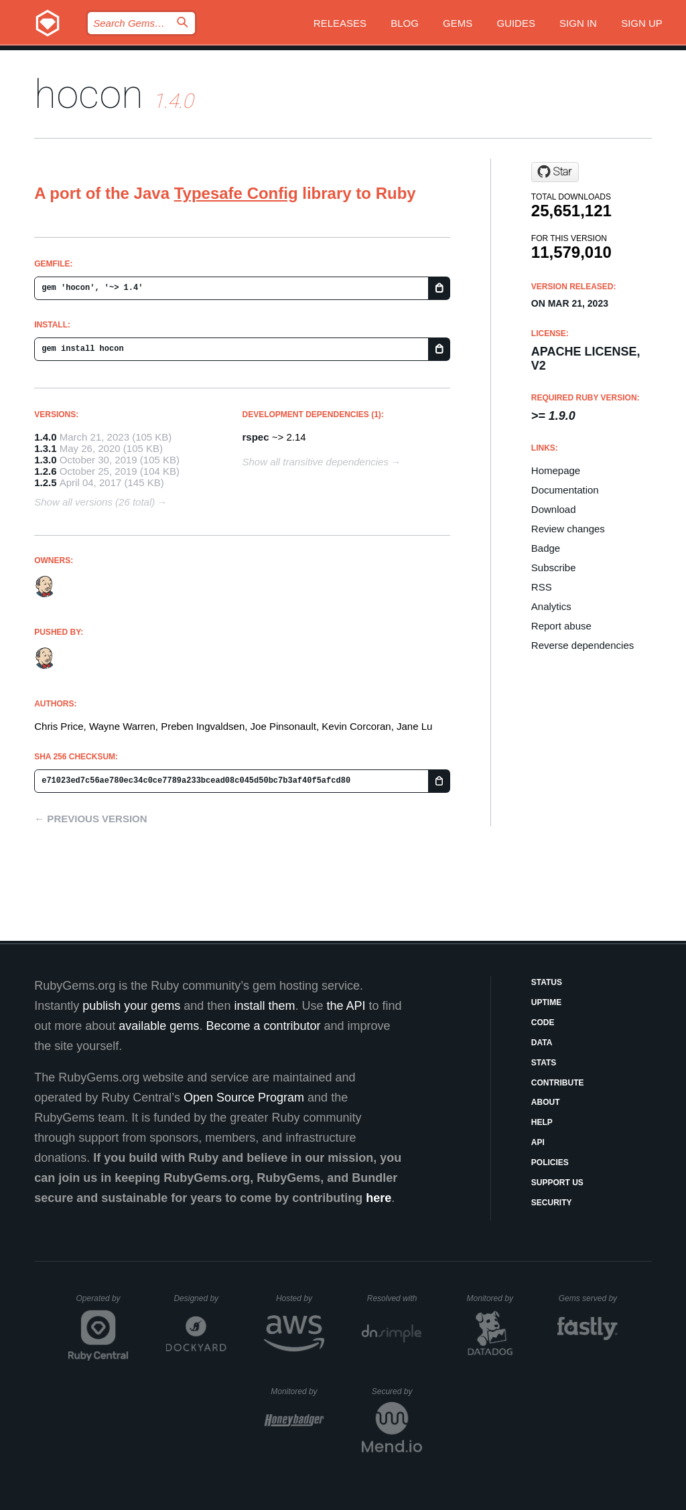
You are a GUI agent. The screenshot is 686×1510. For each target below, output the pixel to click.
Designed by (200, 1298)
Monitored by (494, 1298)
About (545, 1102)
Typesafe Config (236, 193)
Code (543, 1022)
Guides (515, 23)
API (538, 1142)
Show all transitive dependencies (316, 461)
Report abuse (561, 625)
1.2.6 (45, 471)
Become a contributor (263, 1026)
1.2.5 (45, 482)
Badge (545, 548)
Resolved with (394, 1298)
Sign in (578, 23)
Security (551, 1202)
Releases (340, 23)
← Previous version (90, 818)
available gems (159, 1026)
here (378, 1198)
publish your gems (131, 1005)
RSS (541, 587)
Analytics (551, 606)
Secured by (397, 1391)
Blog (405, 23)
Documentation (565, 490)
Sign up (642, 23)
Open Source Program (244, 1097)
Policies (550, 1162)
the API (345, 1005)
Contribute (557, 1082)
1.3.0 (45, 459)
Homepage (555, 470)
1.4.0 (45, 437)
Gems (457, 23)
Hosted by (300, 1298)
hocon (88, 94)
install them (264, 1005)
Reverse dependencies (582, 645)
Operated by (102, 1303)
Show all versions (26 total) (94, 502)
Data (542, 1042)
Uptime (546, 1002)
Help (542, 1122)
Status (546, 982)
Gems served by (588, 1298)
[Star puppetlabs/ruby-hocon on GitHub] (555, 172)
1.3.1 (45, 448)
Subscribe (553, 567)
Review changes (568, 528)
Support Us (557, 1182)
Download (553, 509)
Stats (544, 1062)
